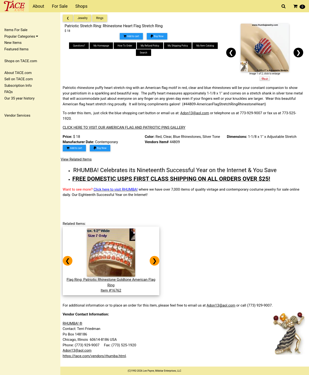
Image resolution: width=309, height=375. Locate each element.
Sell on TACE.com (18, 79)
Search (144, 52)
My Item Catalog (206, 45)
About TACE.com (18, 73)
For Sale (60, 6)
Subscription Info (18, 85)
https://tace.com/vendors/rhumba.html (95, 356)
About (38, 6)
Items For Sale (16, 30)
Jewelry (84, 18)
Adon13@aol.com (196, 113)
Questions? (80, 45)
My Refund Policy (151, 45)
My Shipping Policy (179, 45)
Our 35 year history (19, 98)
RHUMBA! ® (74, 323)
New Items (12, 42)
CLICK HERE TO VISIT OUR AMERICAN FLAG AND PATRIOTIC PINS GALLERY (125, 127)
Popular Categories (21, 36)
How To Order (126, 45)
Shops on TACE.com (20, 61)
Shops (81, 6)
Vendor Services (17, 115)
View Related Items (77, 159)
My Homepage (102, 45)
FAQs (8, 92)
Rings (101, 18)
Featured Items (16, 49)
